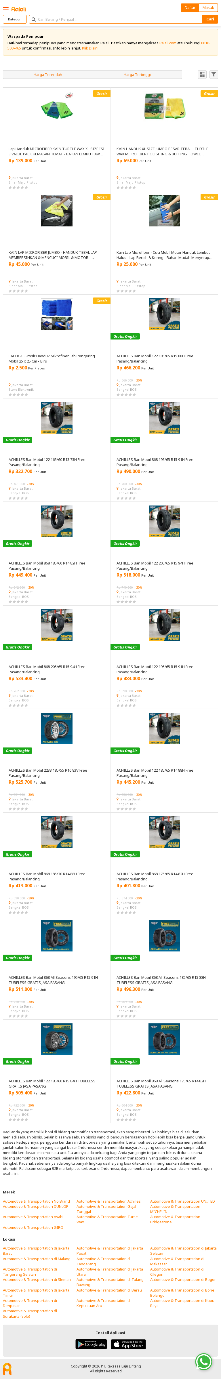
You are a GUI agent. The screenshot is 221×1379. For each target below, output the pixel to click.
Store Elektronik (21, 389)
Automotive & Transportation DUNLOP (35, 1206)
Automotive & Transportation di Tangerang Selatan (30, 1272)
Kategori (15, 19)
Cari (210, 19)
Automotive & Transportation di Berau (109, 1290)
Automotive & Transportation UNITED (182, 1201)
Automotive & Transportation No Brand (36, 1201)
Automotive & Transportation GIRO (33, 1227)
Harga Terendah (48, 74)
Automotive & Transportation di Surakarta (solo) (30, 1313)
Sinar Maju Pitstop (23, 182)
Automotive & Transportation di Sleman (37, 1279)
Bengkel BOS (127, 389)
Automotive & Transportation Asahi (33, 1216)
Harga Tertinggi (137, 74)
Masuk (208, 7)
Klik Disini (90, 48)
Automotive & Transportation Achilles (109, 1201)
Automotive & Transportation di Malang (37, 1258)
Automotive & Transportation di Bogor (183, 1279)
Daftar (190, 7)
